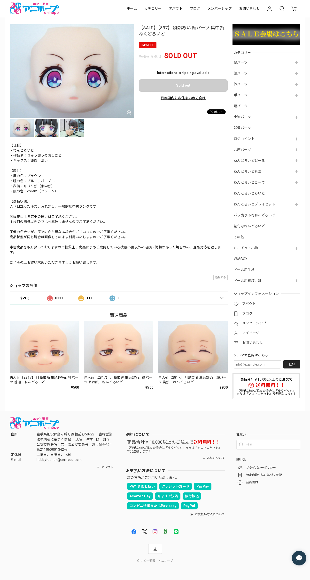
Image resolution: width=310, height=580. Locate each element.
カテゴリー (153, 8)
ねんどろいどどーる (249, 161)
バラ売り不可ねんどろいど (254, 215)
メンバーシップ (220, 8)
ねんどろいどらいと (249, 193)
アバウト (176, 8)
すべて (25, 298)
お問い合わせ (249, 8)
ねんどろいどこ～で (249, 182)
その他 (239, 237)
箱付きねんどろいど (249, 226)
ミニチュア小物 (246, 248)
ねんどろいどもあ (248, 171)
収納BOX (241, 259)
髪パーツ (241, 62)
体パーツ (241, 84)
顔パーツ (241, 73)
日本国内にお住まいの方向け (183, 98)
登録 (292, 364)
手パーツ (241, 95)
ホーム (132, 8)
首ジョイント (244, 139)
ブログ (195, 8)
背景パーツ (242, 128)
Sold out (183, 85)
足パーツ (241, 106)
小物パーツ (242, 117)
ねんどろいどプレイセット (254, 204)
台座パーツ (242, 150)
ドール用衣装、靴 (248, 281)
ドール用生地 (244, 270)
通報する (220, 277)
